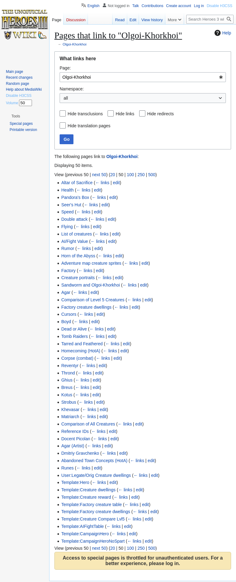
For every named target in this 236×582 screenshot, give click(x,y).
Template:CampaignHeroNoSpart (92, 541)
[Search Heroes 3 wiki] (210, 19)
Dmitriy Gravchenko (80, 453)
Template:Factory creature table (91, 504)
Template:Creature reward (86, 497)
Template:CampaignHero (85, 533)
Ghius (67, 380)
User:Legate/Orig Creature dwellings (96, 475)
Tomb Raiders (74, 336)
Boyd (66, 321)
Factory (68, 270)
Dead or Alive (74, 329)
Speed (67, 211)
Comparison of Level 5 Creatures (92, 299)
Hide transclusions (85, 113)
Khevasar (70, 409)
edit (116, 182)
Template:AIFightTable (82, 526)
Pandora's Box (75, 197)
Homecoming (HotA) (80, 350)
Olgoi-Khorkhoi (75, 44)
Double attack (74, 219)
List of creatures (76, 234)
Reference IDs (74, 431)
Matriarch (70, 416)
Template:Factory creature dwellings (95, 511)
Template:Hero (75, 482)
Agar (65, 292)
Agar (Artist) (72, 445)
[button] (15, 116)
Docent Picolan (75, 438)
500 (151, 174)
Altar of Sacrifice (76, 182)
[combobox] (143, 77)
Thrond (68, 372)
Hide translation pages (89, 125)
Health (67, 190)
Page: (65, 67)
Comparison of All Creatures (88, 424)
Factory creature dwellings (86, 307)
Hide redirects (160, 113)
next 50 (99, 174)
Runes (67, 467)
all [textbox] (66, 98)
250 (140, 174)
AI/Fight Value (74, 241)
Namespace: (72, 88)
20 (112, 174)
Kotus (66, 394)
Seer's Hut (71, 204)
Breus (67, 387)
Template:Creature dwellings (88, 489)
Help (222, 33)
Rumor (67, 248)
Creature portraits (78, 277)
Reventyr (69, 365)
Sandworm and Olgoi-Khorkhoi (90, 285)
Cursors (68, 314)
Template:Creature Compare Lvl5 (92, 519)
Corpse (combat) (77, 358)
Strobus (68, 402)
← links (102, 182)
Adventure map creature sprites (91, 263)
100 (130, 174)
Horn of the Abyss (78, 255)
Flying (67, 226)
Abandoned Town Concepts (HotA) (94, 460)
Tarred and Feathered (82, 343)
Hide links (125, 113)
